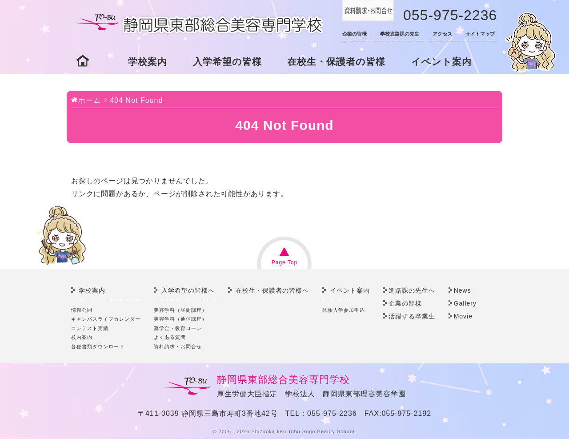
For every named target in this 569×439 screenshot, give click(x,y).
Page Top (285, 262)
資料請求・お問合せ (178, 346)
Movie (463, 316)
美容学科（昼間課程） (180, 310)
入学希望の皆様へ (188, 290)
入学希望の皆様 (227, 61)
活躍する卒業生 (412, 316)
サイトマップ (480, 33)
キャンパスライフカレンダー (105, 319)
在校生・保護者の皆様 (336, 61)
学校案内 (147, 61)
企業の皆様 (354, 33)
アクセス (442, 33)
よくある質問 (170, 337)
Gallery (465, 303)
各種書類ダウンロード (97, 346)
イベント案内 (441, 61)
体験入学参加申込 (343, 310)
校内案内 (81, 337)
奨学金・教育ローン (178, 328)
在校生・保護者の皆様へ (272, 290)
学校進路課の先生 (399, 33)
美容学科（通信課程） (180, 319)
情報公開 (81, 310)
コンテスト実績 (89, 328)
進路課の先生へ (412, 290)
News (462, 290)
